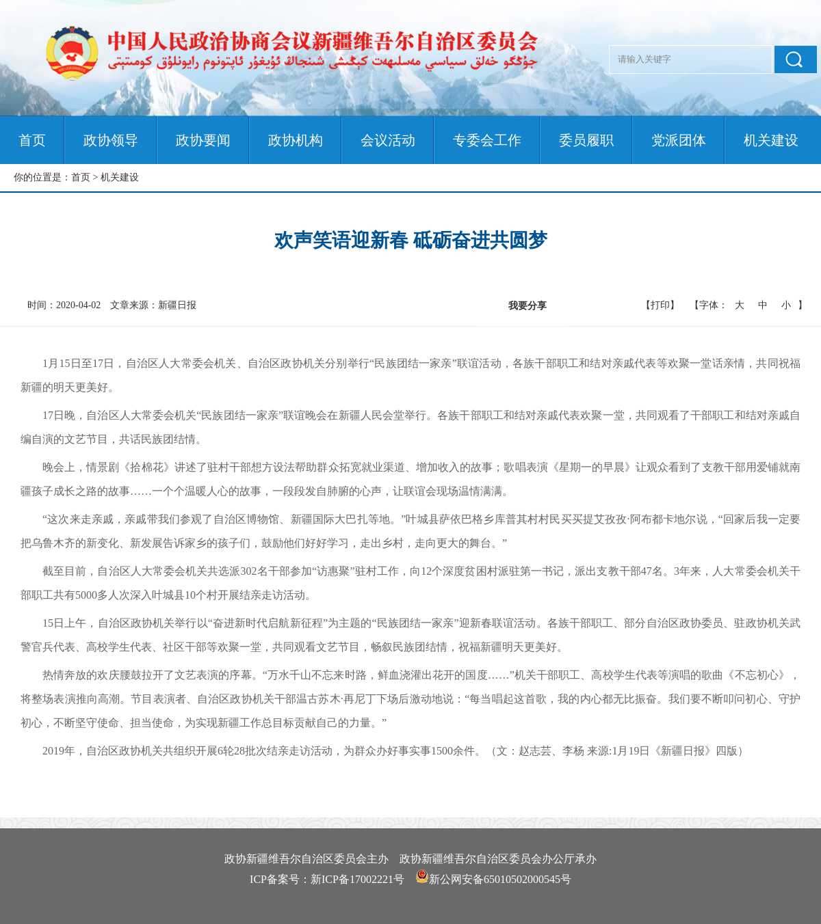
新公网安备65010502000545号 (500, 879)
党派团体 (678, 140)
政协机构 (295, 140)
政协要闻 (203, 140)
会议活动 (388, 140)
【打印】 (660, 305)
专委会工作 (487, 140)
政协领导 (110, 140)
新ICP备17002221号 (357, 879)
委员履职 (586, 140)
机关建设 (771, 140)
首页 (32, 140)
